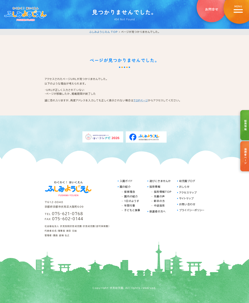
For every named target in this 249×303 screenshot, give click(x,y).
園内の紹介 (131, 196)
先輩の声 (159, 196)
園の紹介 (125, 186)
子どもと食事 (132, 210)
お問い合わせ (187, 204)
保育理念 (129, 192)
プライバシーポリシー (191, 210)
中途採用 (159, 205)
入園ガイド (126, 181)
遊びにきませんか (160, 181)
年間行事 (129, 205)
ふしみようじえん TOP (103, 32)
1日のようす (131, 201)
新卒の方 (159, 201)
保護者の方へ (157, 211)
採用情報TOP (163, 192)
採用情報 (154, 186)
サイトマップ (186, 198)
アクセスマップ (188, 192)
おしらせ (184, 186)
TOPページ (141, 100)
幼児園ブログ (187, 181)
